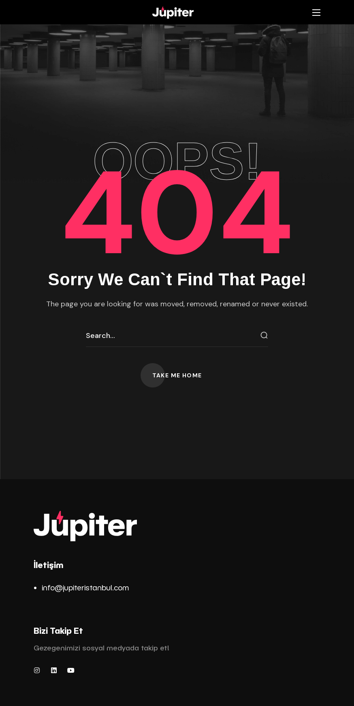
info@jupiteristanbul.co (82, 587)
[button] (177, 375)
